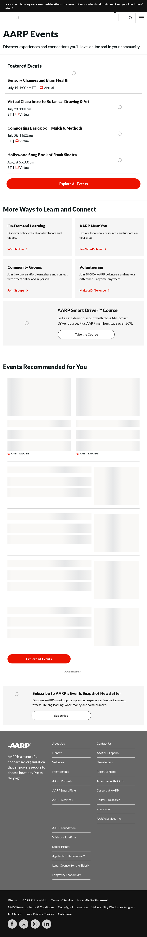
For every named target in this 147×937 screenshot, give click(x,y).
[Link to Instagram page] (35, 924)
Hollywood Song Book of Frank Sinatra (42, 154)
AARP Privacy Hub (34, 900)
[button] (130, 18)
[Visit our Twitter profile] (23, 924)
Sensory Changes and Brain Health (38, 80)
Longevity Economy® (66, 875)
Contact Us (104, 743)
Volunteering (91, 267)
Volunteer (58, 762)
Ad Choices (15, 914)
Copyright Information (73, 907)
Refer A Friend (106, 771)
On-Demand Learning (26, 226)
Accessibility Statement (92, 900)
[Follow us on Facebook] (12, 924)
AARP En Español (108, 753)
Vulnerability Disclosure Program (113, 907)
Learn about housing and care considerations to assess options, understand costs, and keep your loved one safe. (72, 6)
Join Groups (15, 290)
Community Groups (24, 267)
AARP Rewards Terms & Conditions (31, 907)
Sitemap (13, 900)
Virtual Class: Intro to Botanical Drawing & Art (48, 101)
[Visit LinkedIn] (46, 924)
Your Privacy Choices (40, 914)
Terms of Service (62, 900)
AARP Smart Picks (64, 790)
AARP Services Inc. (109, 818)
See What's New (91, 249)
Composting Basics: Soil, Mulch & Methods (44, 128)
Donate (57, 753)
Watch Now (15, 249)
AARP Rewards (62, 781)
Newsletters (105, 762)
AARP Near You (93, 226)
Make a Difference (92, 290)
